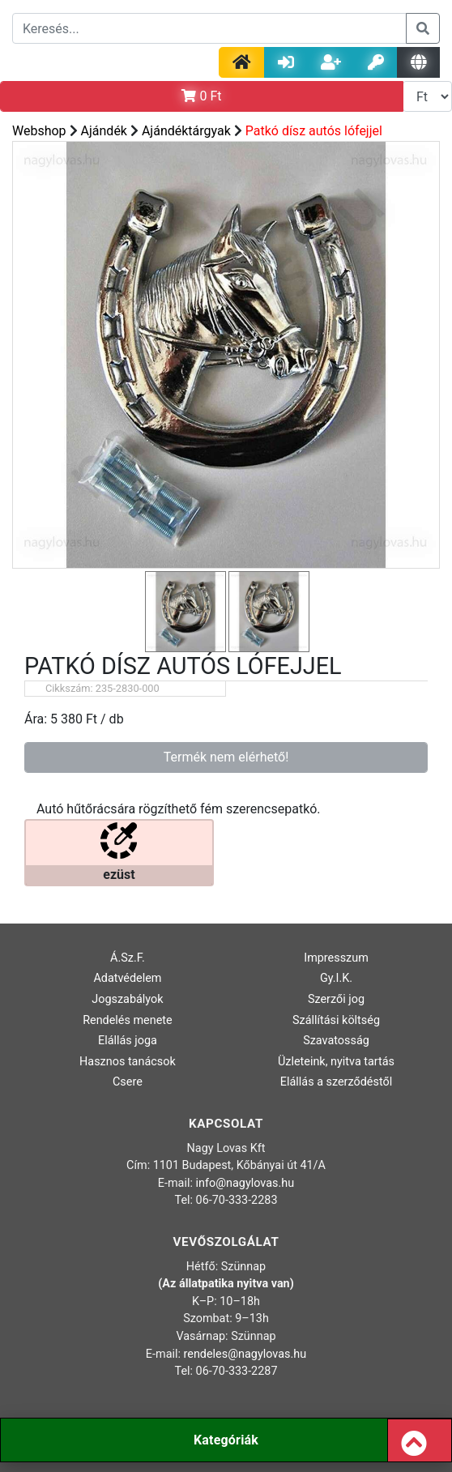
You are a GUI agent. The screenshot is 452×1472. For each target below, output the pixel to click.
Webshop (39, 131)
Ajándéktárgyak (186, 131)
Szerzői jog (336, 999)
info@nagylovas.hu (245, 1183)
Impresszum (336, 958)
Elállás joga (127, 1040)
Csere (128, 1082)
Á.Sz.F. (127, 958)
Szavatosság (336, 1040)
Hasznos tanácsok (127, 1062)
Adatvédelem (127, 978)
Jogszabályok (127, 999)
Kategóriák (226, 1440)
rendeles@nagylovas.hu (245, 1354)
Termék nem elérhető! (226, 757)
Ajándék (104, 131)
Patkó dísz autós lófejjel (313, 131)
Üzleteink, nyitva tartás (336, 1062)
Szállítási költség (336, 1020)
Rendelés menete (128, 1020)
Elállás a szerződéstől (336, 1082)
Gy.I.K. (336, 978)
